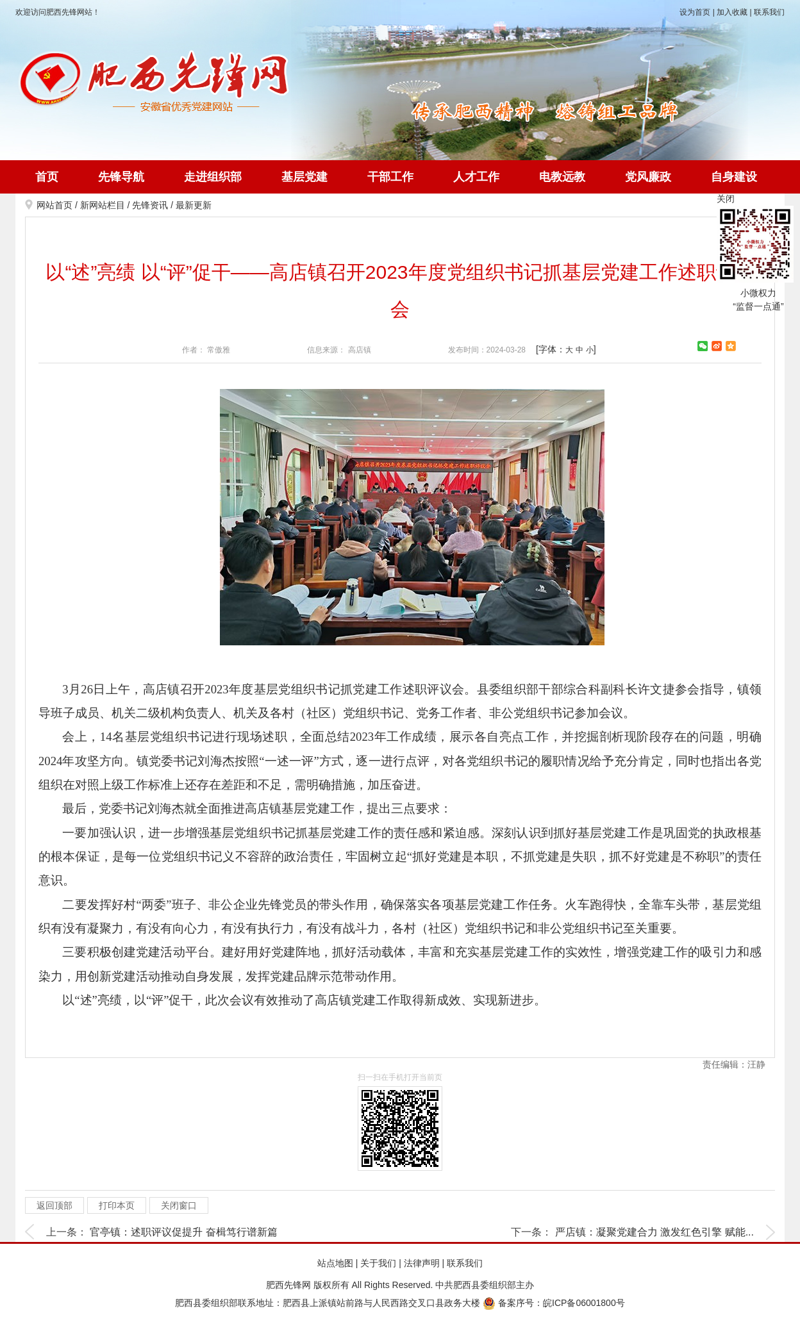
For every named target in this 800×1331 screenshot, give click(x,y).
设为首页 (694, 12)
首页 (46, 176)
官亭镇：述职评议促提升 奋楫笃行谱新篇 (183, 1232)
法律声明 (422, 1263)
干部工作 (390, 176)
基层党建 (304, 176)
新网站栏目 (102, 205)
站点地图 (335, 1263)
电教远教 (562, 176)
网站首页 (54, 205)
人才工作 (476, 176)
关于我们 (378, 1263)
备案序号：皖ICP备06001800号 (554, 1303)
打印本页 (117, 1205)
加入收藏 (732, 12)
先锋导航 (121, 176)
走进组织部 (213, 176)
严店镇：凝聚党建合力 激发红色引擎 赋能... (654, 1232)
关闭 (726, 199)
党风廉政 (648, 176)
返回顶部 (54, 1205)
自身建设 (734, 176)
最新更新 (194, 205)
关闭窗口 (179, 1205)
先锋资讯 (150, 205)
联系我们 (769, 12)
